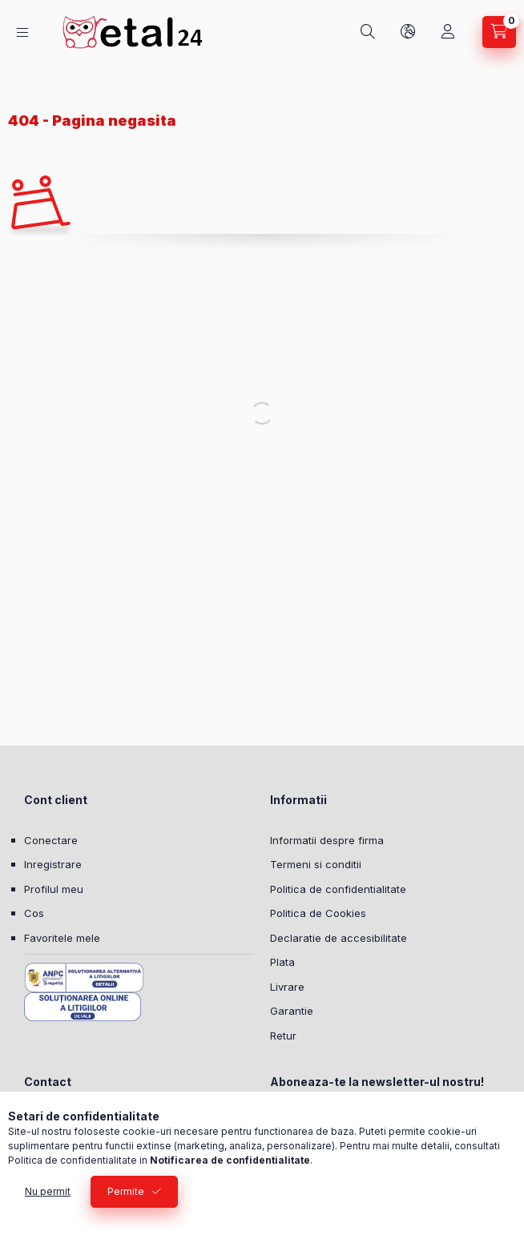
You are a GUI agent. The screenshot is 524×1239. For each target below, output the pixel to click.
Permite (125, 1191)
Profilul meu (53, 889)
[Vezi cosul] (499, 32)
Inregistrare (53, 864)
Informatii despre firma (327, 840)
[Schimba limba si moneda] (408, 32)
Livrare (287, 986)
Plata (282, 961)
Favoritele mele (62, 937)
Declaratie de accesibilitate (338, 937)
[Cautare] (368, 32)
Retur (283, 1035)
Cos (34, 913)
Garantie (291, 1010)
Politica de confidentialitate (338, 889)
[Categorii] (22, 32)
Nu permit (48, 1191)
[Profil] (448, 32)
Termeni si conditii (315, 864)
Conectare (51, 840)
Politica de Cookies (318, 913)
